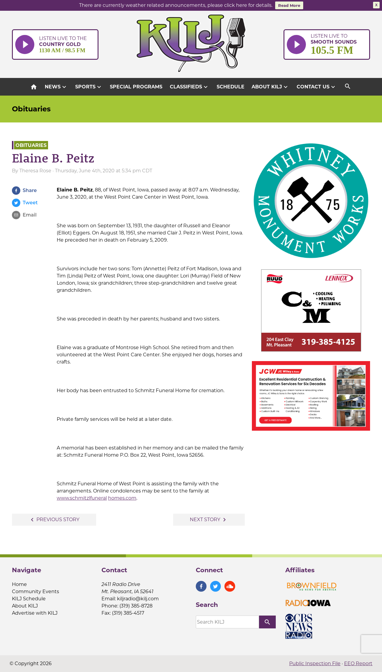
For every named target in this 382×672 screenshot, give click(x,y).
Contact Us (317, 86)
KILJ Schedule (29, 599)
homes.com (122, 498)
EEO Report (358, 663)
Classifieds (189, 86)
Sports (89, 86)
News (56, 86)
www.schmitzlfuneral (82, 498)
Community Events (35, 591)
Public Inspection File (315, 663)
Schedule (230, 87)
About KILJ (270, 86)
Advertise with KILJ (35, 613)
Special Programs (136, 87)
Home (19, 584)
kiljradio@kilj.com (138, 599)
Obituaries (31, 109)
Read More (289, 5)
